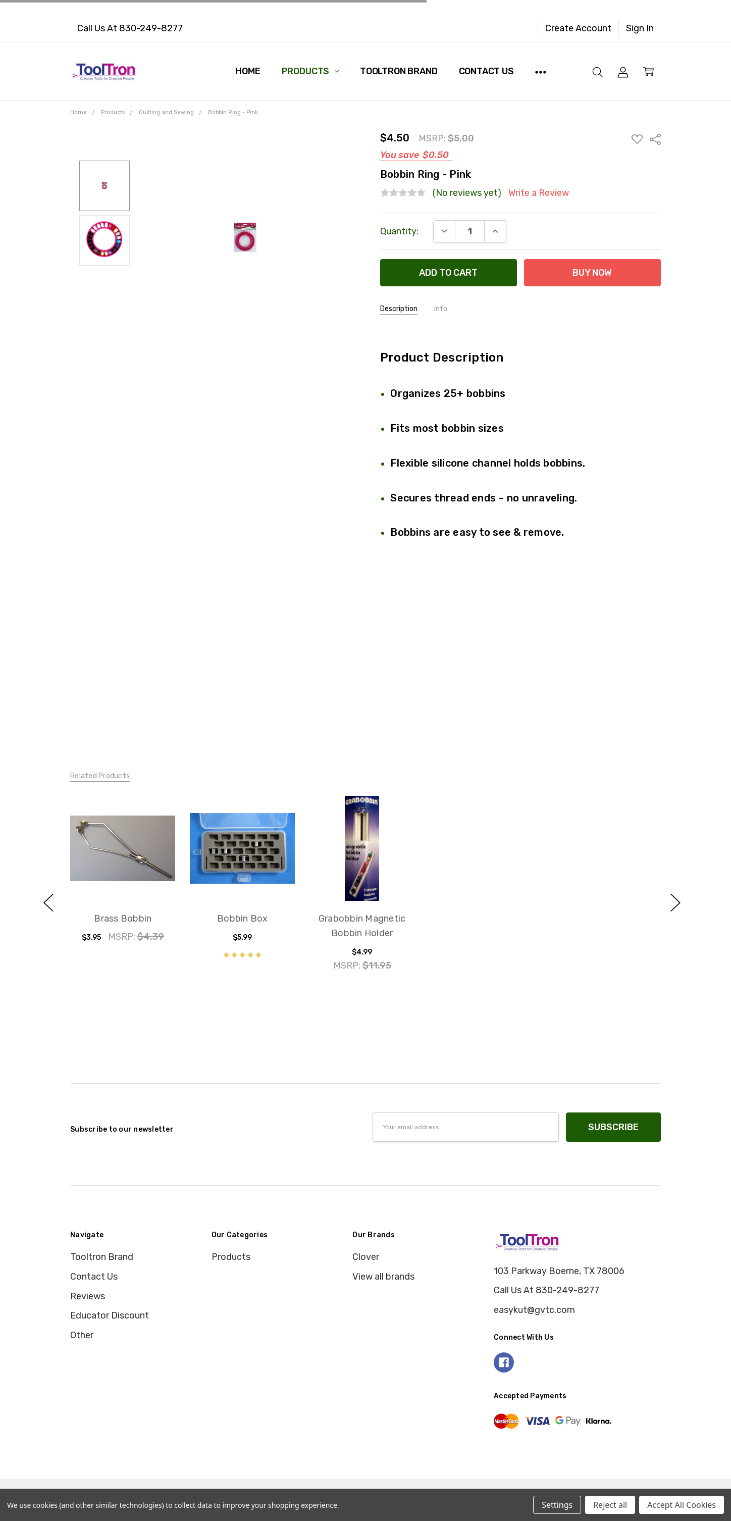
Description (398, 309)
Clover (365, 1256)
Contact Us (486, 71)
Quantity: (399, 231)
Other (81, 1335)
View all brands (383, 1276)
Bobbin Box (242, 918)
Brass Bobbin (122, 918)
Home (247, 71)
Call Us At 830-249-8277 (130, 28)
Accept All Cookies (681, 1504)
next (675, 903)
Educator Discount (109, 1315)
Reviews (87, 1296)
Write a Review (538, 193)
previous (48, 903)
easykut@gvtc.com (534, 1309)
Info (440, 309)
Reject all (610, 1504)
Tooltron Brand (398, 71)
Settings (557, 1504)
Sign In (640, 28)
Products (310, 71)
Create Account (578, 28)
